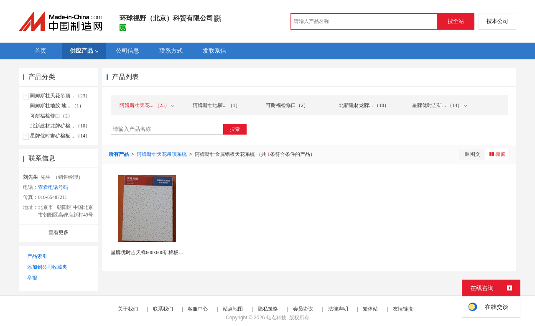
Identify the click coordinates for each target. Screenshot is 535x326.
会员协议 (303, 309)
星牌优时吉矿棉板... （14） (60, 136)
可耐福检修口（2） (51, 116)
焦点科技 (276, 318)
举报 (32, 278)
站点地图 (233, 309)
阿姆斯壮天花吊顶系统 (162, 154)
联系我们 (163, 309)
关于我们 (128, 309)
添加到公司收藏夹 (47, 267)
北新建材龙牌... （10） (364, 105)
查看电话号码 (53, 187)
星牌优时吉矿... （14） (439, 105)
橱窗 (497, 154)
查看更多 (58, 232)
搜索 (235, 129)
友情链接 (403, 309)
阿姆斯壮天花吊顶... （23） (60, 96)
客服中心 (198, 309)
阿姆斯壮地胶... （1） (216, 105)
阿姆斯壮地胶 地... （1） (57, 106)
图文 (472, 154)
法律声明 (338, 309)
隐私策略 (268, 309)
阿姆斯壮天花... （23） (147, 105)
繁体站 (370, 309)
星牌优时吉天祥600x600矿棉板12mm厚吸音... (160, 252)
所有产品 (119, 154)
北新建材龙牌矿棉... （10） (60, 126)
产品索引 (37, 256)
